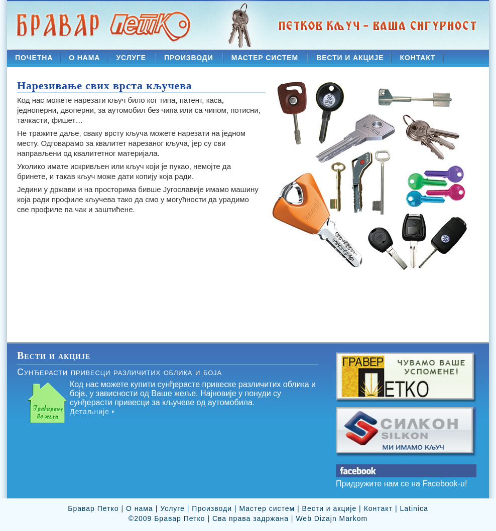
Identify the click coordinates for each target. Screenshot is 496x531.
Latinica (414, 508)
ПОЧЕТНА (34, 58)
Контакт (378, 508)
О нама (139, 508)
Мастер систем (267, 508)
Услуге (172, 508)
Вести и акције (329, 508)
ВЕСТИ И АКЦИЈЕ (350, 58)
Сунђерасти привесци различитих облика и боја (119, 372)
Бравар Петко (93, 508)
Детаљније (89, 412)
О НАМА (84, 58)
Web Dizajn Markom (331, 518)
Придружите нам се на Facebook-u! (401, 483)
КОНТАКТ (417, 58)
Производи (212, 508)
